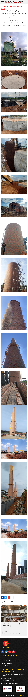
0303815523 (8, 678)
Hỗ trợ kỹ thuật (4, 665)
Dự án (9, 1)
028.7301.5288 (10, 680)
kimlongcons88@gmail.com (12, 683)
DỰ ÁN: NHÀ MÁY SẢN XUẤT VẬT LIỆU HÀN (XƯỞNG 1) (12, 625)
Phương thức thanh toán (6, 663)
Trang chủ (4, 1)
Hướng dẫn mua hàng (6, 660)
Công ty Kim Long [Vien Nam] (20, 695)
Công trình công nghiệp (17, 1)
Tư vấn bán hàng (5, 658)
